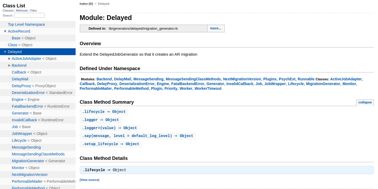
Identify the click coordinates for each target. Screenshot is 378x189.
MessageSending (148, 79)
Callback (87, 84)
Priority (171, 88)
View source (89, 181)
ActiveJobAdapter (346, 79)
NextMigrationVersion (242, 79)
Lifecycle (296, 84)
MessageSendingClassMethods (193, 79)
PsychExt (287, 79)
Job (258, 84)
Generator (215, 84)
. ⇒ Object (104, 111)
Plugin (156, 88)
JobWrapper (275, 84)
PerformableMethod (131, 88)
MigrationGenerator (323, 84)
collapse (365, 102)
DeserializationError (136, 84)
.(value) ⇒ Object (110, 128)
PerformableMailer (96, 88)
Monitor (349, 84)
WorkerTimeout (208, 88)
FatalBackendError (187, 84)
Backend (104, 79)
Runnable (306, 79)
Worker (186, 88)
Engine (163, 84)
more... (216, 28)
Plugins (270, 79)
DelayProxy (107, 84)
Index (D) (86, 4)
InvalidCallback (240, 84)
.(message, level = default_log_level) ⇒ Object (138, 136)
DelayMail (122, 79)
